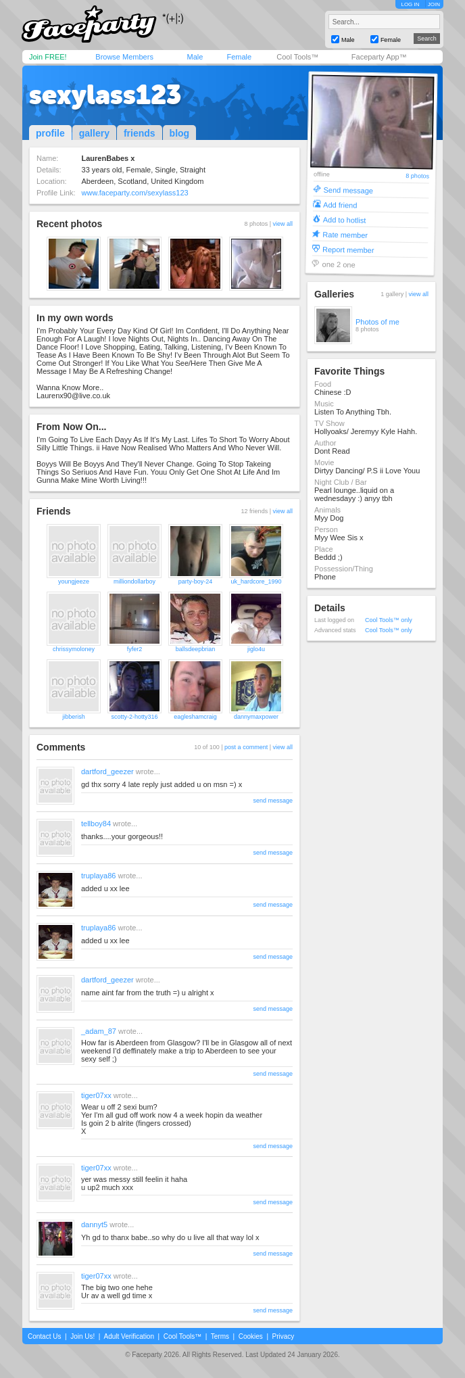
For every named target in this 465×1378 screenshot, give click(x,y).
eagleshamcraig (195, 716)
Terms (220, 1336)
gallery (94, 133)
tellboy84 (96, 823)
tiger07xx (96, 1095)
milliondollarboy (134, 581)
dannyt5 (94, 1224)
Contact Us (44, 1336)
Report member (348, 249)
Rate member (345, 234)
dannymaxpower (256, 716)
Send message (348, 189)
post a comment (246, 747)
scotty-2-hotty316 (134, 716)
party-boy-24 (195, 581)
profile (50, 133)
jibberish (73, 716)
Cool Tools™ (297, 57)
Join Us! (82, 1336)
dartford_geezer (107, 771)
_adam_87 (98, 1031)
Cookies (251, 1336)
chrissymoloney (74, 649)
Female (238, 57)
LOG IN (410, 4)
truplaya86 (98, 876)
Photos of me (377, 322)
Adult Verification (128, 1336)
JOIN (434, 4)
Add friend (340, 204)
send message (273, 800)
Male (195, 57)
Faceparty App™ (379, 57)
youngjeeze (73, 581)
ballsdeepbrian (196, 649)
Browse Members (124, 57)
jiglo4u (256, 649)
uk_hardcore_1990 (255, 581)
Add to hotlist (344, 219)
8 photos (417, 176)
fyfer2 (135, 649)
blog (180, 133)
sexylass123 (105, 94)
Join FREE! (48, 57)
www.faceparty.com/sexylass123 (135, 193)
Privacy (283, 1336)
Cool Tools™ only (388, 620)
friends (139, 133)
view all (282, 223)
